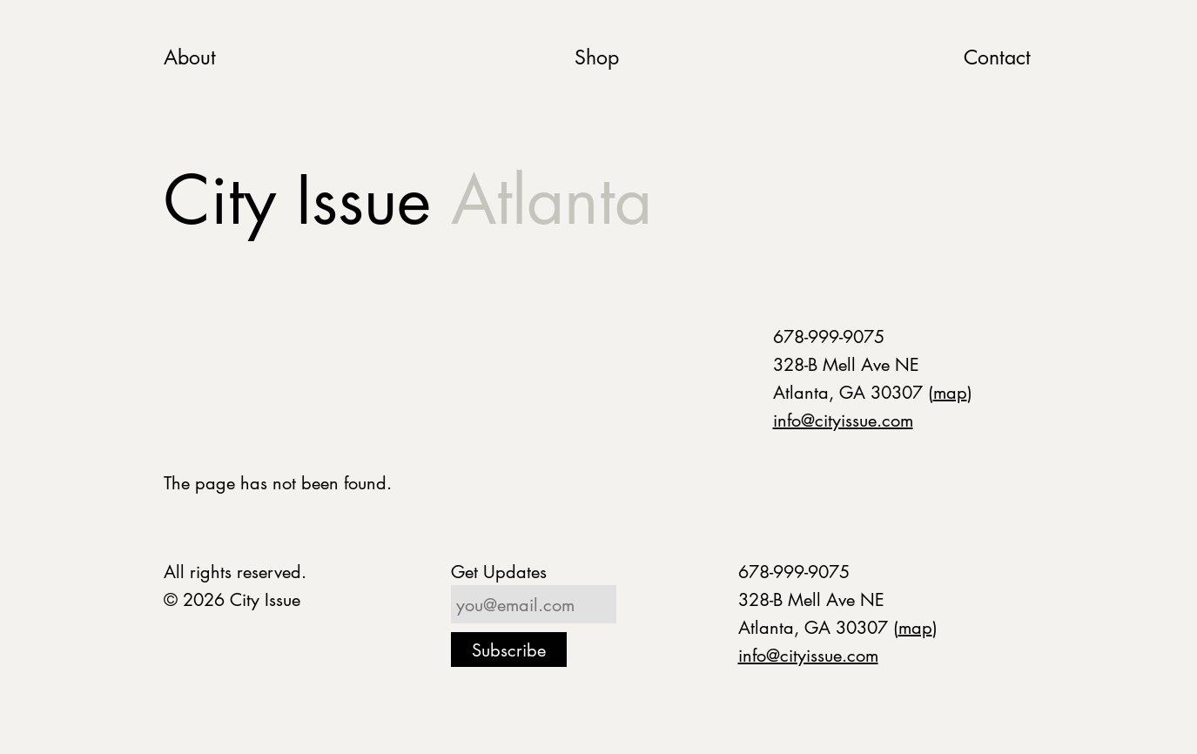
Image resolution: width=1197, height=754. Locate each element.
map (950, 392)
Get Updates (499, 571)
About (190, 57)
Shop (597, 57)
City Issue (408, 199)
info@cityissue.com (843, 419)
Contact (997, 57)
